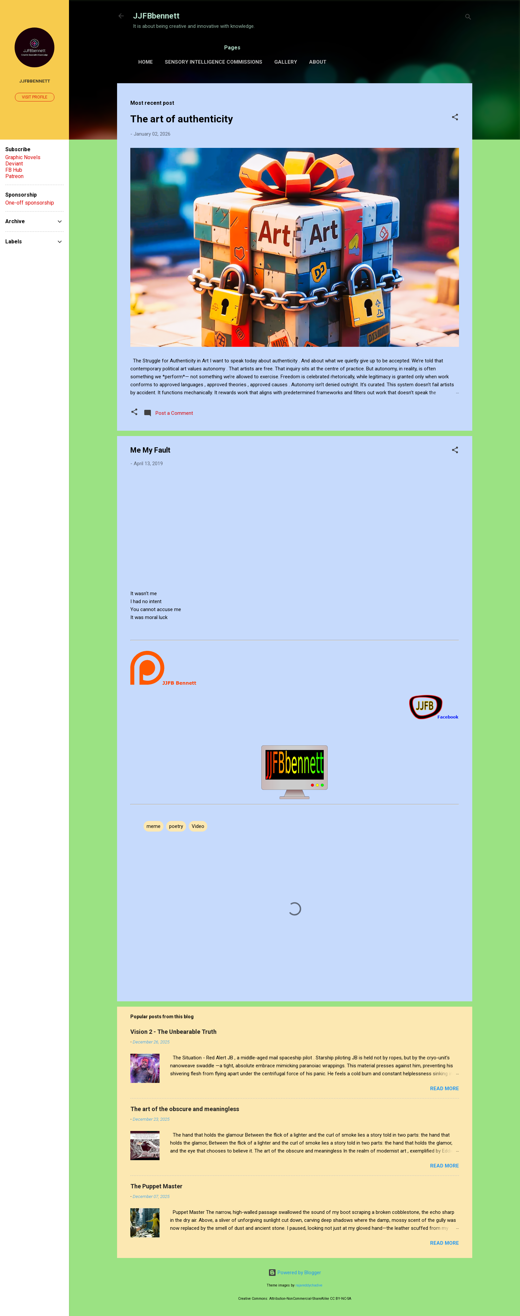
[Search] (468, 18)
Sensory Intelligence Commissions (213, 62)
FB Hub (13, 170)
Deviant (14, 163)
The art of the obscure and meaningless (184, 1108)
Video (198, 826)
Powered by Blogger (294, 1273)
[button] (455, 118)
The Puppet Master (156, 1186)
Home (145, 62)
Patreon (14, 176)
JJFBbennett (156, 16)
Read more (444, 1089)
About (317, 62)
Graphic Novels (22, 157)
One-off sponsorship (29, 203)
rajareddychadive (308, 1285)
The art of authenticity (181, 119)
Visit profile (34, 97)
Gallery (285, 62)
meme (154, 826)
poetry (176, 826)
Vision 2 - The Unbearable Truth (173, 1031)
